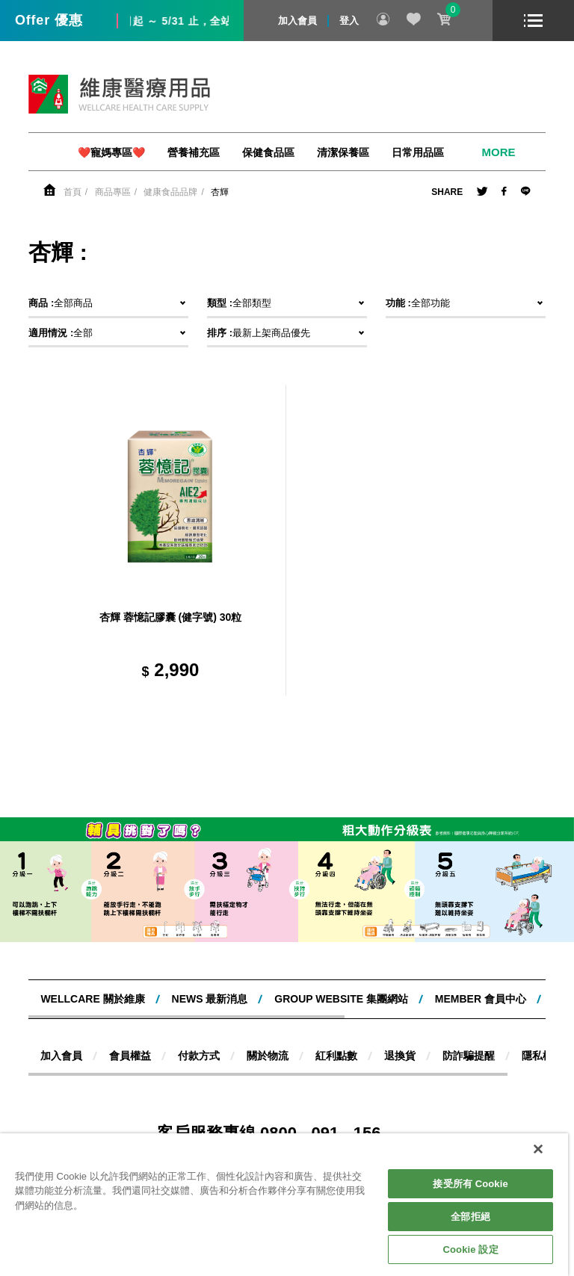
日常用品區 (418, 152)
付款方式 (199, 1056)
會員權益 (130, 1056)
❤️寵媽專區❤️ (111, 152)
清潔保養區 (343, 152)
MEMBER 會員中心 (480, 999)
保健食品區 (268, 152)
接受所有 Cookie (470, 1183)
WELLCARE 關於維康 (92, 999)
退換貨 (400, 1056)
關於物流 (267, 1056)
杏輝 (220, 192)
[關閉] (538, 1149)
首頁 (72, 192)
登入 (349, 20)
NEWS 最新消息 (210, 999)
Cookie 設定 (471, 1249)
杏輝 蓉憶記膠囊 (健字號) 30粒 (170, 617)
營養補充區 (193, 152)
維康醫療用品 (119, 94)
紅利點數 (336, 1056)
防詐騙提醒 (468, 1056)
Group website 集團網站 (341, 999)
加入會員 (297, 20)
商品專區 (113, 192)
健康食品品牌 (170, 192)
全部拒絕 (470, 1216)
